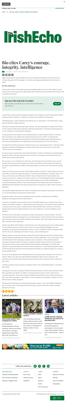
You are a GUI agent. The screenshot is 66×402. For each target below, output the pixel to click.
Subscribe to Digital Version (9, 381)
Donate (59, 398)
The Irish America (43, 387)
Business (40, 381)
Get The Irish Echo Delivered (10, 377)
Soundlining (60, 394)
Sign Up (57, 104)
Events (40, 384)
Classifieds (26, 381)
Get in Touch (26, 374)
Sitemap (55, 377)
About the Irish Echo (58, 374)
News (39, 374)
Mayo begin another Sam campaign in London (11, 320)
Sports (40, 377)
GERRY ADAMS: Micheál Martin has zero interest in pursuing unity (54, 318)
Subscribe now (59, 8)
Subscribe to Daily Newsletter (10, 374)
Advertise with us (28, 377)
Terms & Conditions (58, 381)
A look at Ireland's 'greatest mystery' (32, 315)
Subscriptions (56, 384)
